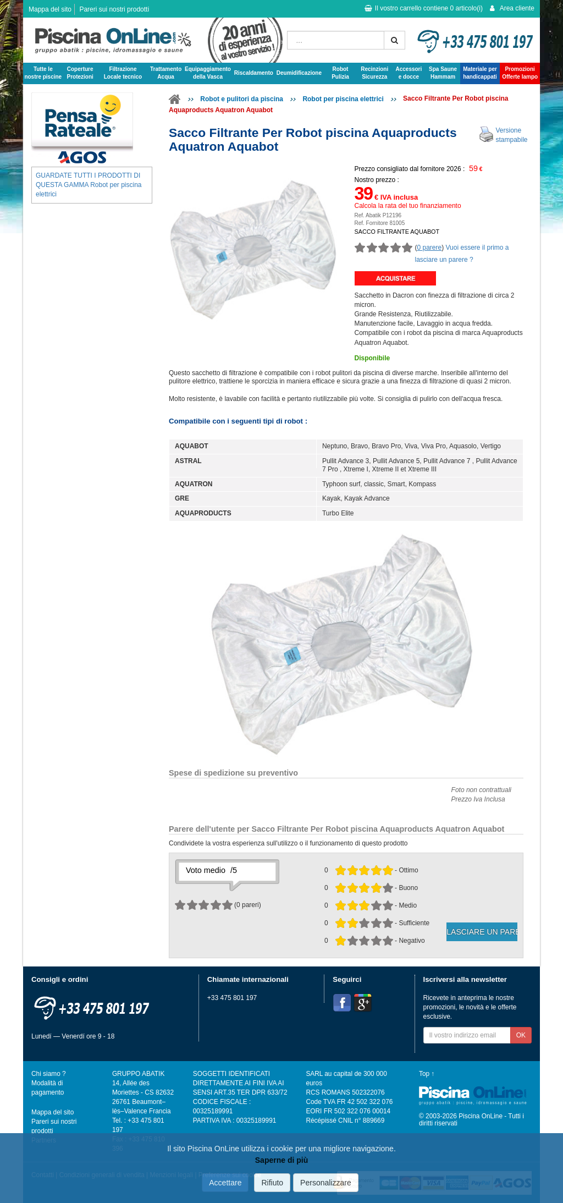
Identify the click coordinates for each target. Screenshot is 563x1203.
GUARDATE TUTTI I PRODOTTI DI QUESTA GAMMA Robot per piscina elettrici (89, 185)
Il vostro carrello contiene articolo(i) (424, 8)
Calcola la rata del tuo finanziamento (408, 206)
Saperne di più (281, 1160)
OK (521, 1035)
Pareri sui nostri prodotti (114, 9)
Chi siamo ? (48, 1074)
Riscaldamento (253, 73)
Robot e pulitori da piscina (241, 99)
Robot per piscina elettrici (342, 99)
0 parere (429, 247)
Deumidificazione (299, 73)
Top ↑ (426, 1074)
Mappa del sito (50, 9)
